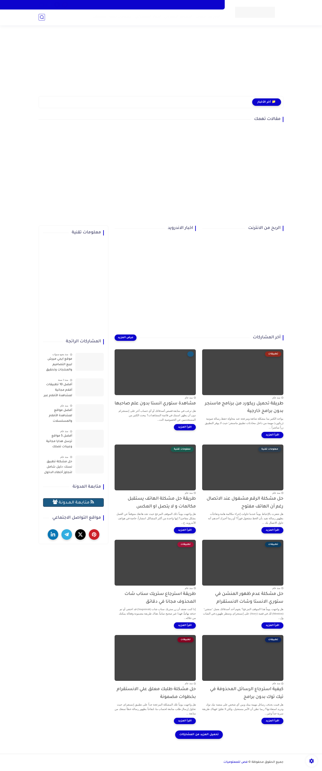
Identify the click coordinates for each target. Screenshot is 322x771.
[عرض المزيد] (126, 338)
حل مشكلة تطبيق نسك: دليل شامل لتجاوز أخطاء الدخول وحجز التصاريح (58, 468)
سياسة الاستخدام (178, 4)
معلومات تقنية (120, 17)
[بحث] (42, 17)
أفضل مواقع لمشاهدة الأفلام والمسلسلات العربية (60, 416)
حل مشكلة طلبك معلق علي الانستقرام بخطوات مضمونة (156, 693)
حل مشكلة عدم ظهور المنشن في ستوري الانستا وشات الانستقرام (249, 598)
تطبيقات (99, 17)
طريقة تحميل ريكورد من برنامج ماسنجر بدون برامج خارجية (244, 407)
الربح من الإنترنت (207, 17)
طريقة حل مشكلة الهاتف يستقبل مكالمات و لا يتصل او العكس (162, 502)
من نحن (141, 4)
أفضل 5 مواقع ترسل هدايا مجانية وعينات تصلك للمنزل (59, 442)
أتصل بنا (157, 4)
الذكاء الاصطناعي (148, 17)
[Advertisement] (161, 63)
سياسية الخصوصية (207, 4)
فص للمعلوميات (235, 762)
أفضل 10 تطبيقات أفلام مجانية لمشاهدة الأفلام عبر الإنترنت (58, 391)
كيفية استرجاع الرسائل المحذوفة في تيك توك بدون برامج (246, 693)
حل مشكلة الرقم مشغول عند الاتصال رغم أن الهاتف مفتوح (245, 502)
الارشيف (126, 4)
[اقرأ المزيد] (272, 435)
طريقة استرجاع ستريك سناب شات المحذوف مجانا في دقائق (160, 598)
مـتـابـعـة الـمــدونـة (73, 502)
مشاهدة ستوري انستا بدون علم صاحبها (155, 403)
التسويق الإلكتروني (178, 17)
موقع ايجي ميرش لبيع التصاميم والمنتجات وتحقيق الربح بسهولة (59, 365)
